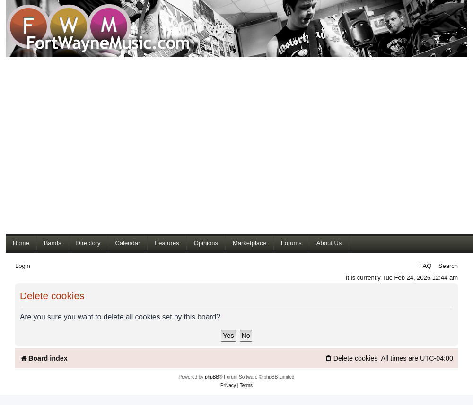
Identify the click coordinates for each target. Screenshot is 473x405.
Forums (291, 243)
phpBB (212, 376)
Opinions (206, 243)
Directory (88, 243)
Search (448, 265)
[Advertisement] (88, 145)
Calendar (127, 243)
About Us (329, 243)
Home (21, 243)
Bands (52, 243)
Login (22, 265)
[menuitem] (351, 358)
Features (167, 243)
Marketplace (249, 243)
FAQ (425, 265)
